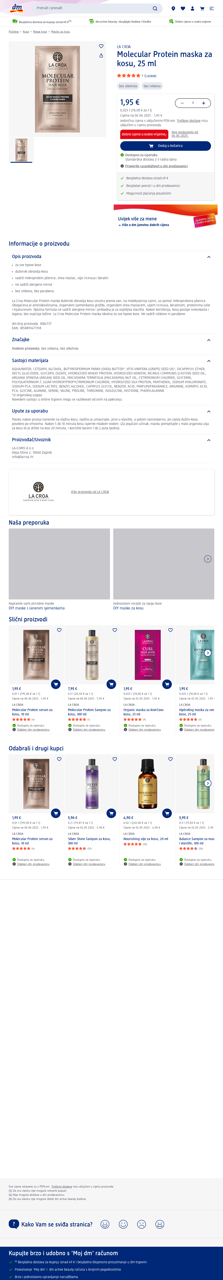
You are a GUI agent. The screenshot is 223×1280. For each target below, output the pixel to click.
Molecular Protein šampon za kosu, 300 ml (89, 712)
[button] (211, 8)
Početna (14, 31)
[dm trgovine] (173, 8)
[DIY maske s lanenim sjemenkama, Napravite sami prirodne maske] (59, 570)
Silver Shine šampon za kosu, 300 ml (89, 841)
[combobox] (97, 8)
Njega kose (40, 31)
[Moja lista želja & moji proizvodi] (183, 8)
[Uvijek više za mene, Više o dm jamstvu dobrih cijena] (166, 222)
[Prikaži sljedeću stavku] (207, 653)
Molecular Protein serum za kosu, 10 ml (32, 712)
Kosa (26, 31)
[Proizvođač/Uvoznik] (111, 440)
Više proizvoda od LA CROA (60, 492)
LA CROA (124, 47)
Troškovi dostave (189, 121)
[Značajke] (111, 340)
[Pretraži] (155, 8)
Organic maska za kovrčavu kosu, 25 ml (143, 712)
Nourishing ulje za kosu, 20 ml (145, 839)
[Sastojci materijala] (111, 361)
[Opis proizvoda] (111, 257)
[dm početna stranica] (16, 8)
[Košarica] (202, 8)
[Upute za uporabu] (111, 411)
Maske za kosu (60, 31)
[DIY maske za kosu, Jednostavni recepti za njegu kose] (164, 570)
